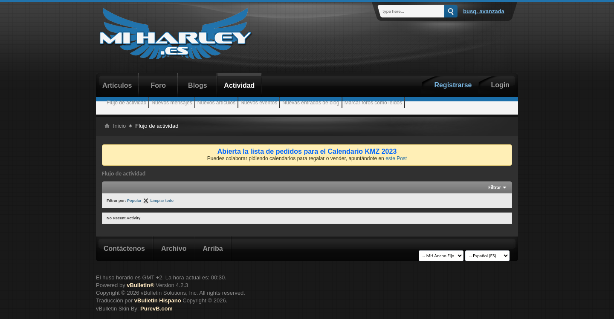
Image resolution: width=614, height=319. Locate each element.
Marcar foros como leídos (373, 103)
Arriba (213, 248)
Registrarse (453, 85)
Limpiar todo (162, 200)
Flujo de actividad (126, 103)
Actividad (239, 85)
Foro (158, 85)
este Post (396, 158)
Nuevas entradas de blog (310, 103)
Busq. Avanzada (483, 11)
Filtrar (494, 187)
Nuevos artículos (216, 103)
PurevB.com (156, 308)
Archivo (174, 248)
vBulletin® (140, 285)
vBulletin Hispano (157, 300)
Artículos (117, 85)
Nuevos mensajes (171, 103)
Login (500, 85)
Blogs (197, 85)
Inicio (119, 126)
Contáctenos (124, 248)
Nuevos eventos (258, 103)
